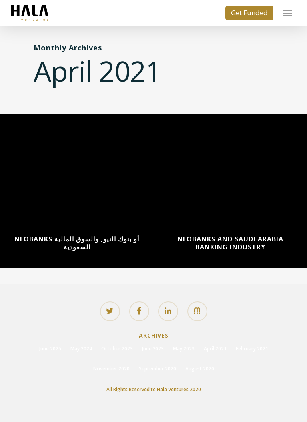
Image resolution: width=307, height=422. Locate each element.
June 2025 (50, 348)
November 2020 (111, 368)
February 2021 (252, 348)
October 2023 (117, 348)
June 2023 (153, 348)
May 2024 (81, 348)
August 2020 (199, 368)
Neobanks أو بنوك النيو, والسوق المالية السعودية (76, 243)
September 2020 (157, 368)
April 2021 (215, 348)
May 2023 (184, 348)
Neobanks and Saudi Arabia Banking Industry (230, 243)
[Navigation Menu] (287, 13)
